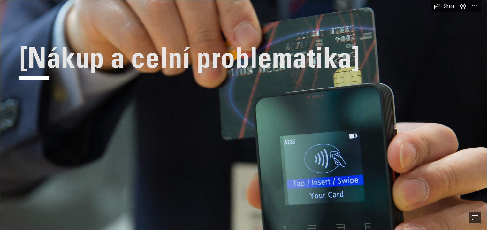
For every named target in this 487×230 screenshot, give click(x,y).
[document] (243, 115)
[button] (444, 6)
